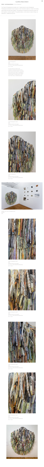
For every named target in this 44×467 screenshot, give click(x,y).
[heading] (22, 2)
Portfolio (2, 4)
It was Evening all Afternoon (9, 4)
